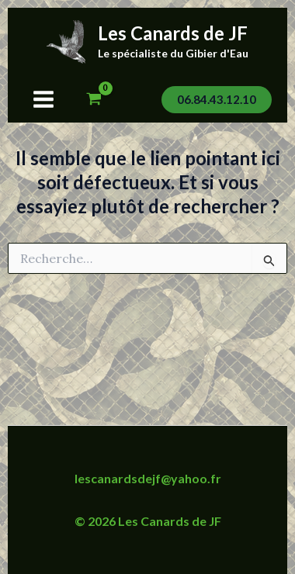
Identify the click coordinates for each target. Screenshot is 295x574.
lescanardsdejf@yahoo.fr (148, 478)
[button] (216, 99)
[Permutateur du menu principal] (43, 99)
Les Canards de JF (173, 33)
